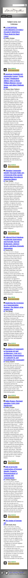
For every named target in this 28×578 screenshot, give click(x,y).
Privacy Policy (15, 572)
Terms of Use (21, 572)
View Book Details (13, 70)
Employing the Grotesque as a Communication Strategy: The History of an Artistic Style (14, 306)
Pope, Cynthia (8, 181)
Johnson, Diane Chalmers (11, 89)
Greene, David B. (9, 362)
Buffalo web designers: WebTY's (20, 574)
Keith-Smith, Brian (10, 525)
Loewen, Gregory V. (10, 480)
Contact (10, 572)
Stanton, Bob (8, 250)
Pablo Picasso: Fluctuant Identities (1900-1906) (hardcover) (13, 403)
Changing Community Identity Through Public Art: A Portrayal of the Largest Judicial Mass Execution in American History (14, 174)
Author (9, 16)
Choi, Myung (8, 311)
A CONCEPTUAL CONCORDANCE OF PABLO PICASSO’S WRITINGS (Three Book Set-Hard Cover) (13, 31)
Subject (4, 16)
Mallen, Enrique (9, 38)
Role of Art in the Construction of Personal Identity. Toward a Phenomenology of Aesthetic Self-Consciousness (13, 472)
